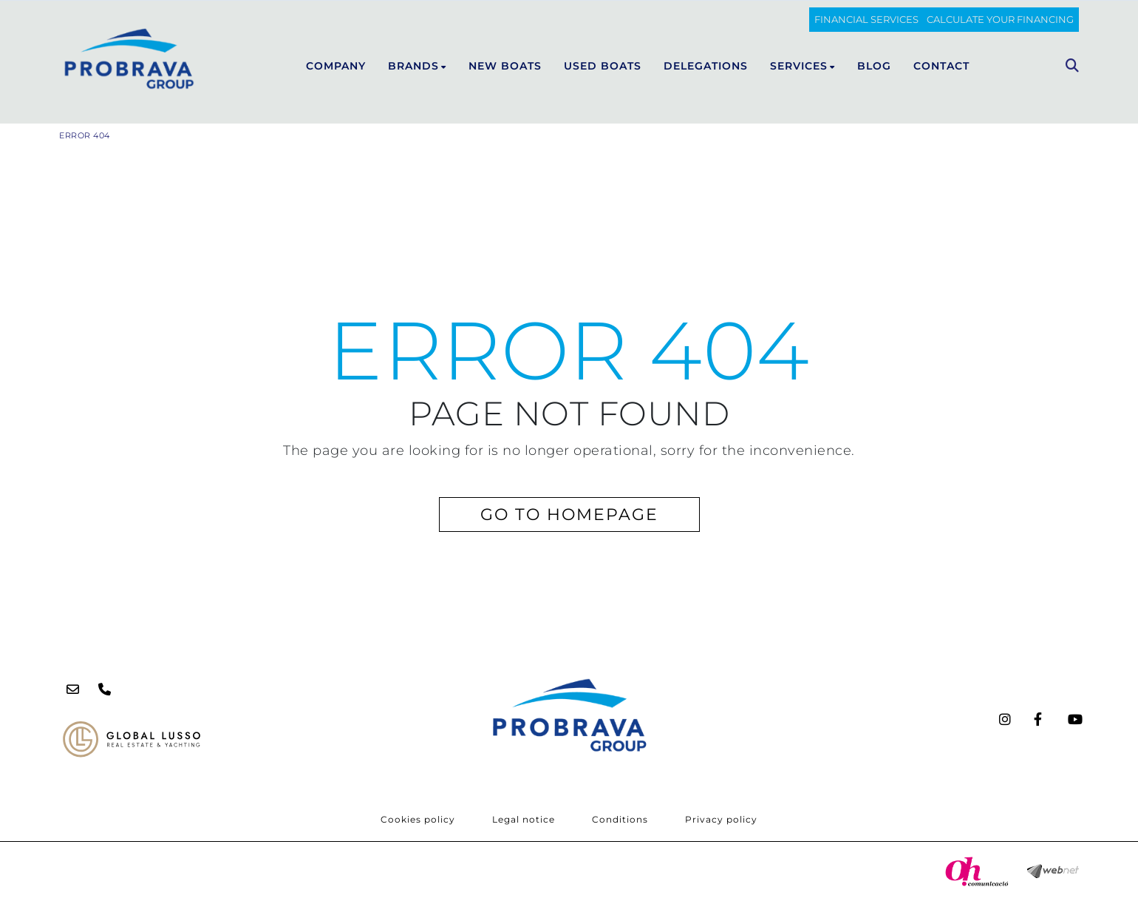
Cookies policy (418, 819)
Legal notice (523, 819)
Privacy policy (721, 819)
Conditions (620, 819)
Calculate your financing (1000, 19)
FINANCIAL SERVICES (866, 19)
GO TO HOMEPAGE (569, 514)
